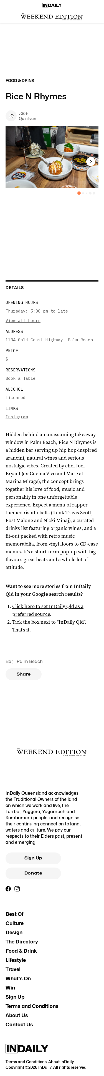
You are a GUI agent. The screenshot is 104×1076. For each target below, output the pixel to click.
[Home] (52, 5)
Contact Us (19, 1024)
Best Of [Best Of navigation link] (14, 914)
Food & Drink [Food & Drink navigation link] (21, 951)
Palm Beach (30, 661)
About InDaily (61, 1061)
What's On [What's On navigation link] (18, 978)
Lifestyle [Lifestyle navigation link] (16, 960)
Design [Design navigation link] (14, 932)
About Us (17, 1015)
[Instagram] (17, 889)
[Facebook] (8, 889)
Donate (33, 873)
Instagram (17, 416)
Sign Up (33, 858)
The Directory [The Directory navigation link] (22, 942)
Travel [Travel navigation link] (13, 969)
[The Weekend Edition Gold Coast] (52, 16)
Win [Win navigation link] (10, 988)
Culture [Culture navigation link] (15, 923)
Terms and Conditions (32, 1006)
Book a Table (20, 378)
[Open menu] (97, 17)
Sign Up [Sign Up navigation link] (15, 997)
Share (24, 674)
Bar (9, 661)
